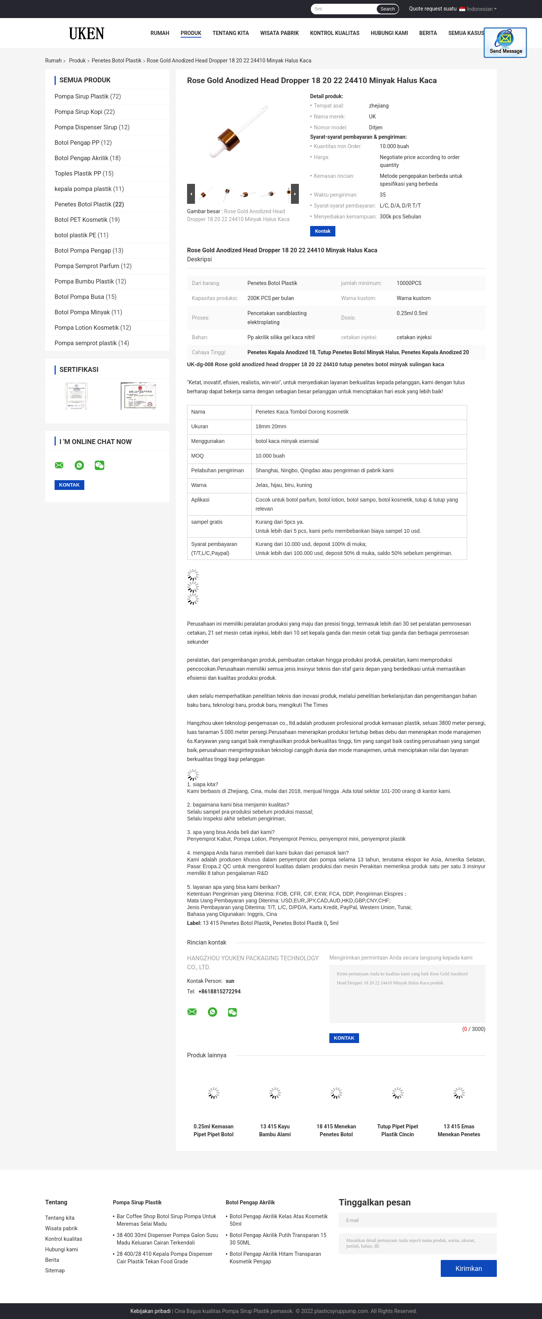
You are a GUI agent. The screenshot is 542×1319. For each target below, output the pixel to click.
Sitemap (55, 1270)
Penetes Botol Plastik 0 (300, 923)
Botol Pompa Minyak (82, 312)
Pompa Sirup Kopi (78, 111)
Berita (428, 33)
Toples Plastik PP (78, 173)
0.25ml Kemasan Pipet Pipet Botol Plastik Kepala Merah (214, 1130)
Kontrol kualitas (334, 33)
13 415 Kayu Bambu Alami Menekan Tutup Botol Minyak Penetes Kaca (275, 1130)
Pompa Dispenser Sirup (86, 127)
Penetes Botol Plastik (117, 61)
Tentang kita (231, 33)
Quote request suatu (433, 9)
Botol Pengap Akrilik (81, 158)
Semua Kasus (466, 33)
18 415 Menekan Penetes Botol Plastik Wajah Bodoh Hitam (336, 1130)
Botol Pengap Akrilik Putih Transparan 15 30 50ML (278, 1239)
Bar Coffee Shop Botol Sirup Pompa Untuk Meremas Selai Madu (166, 1220)
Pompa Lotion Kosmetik (87, 327)
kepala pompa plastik (83, 189)
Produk (191, 33)
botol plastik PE (75, 235)
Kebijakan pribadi (151, 1311)
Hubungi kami (389, 33)
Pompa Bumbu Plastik (84, 281)
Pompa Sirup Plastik (82, 96)
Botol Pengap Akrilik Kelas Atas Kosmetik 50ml (279, 1220)
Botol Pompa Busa (79, 296)
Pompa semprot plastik (86, 343)
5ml (334, 923)
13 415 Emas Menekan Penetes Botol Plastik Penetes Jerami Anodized (459, 1130)
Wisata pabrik (279, 33)
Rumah (160, 33)
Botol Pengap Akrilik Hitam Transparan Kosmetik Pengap (275, 1257)
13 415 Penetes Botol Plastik (236, 923)
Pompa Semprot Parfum (87, 266)
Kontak (322, 231)
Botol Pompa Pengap (83, 250)
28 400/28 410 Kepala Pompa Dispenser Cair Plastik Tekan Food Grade (165, 1257)
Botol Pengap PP (77, 142)
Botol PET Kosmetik (81, 219)
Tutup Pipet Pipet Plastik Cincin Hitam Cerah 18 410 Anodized (397, 1130)
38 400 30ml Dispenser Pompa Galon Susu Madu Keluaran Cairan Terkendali (167, 1239)
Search (388, 9)
